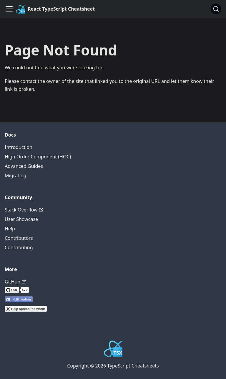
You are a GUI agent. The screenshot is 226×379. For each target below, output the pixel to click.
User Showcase (21, 219)
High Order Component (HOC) (38, 156)
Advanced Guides (24, 166)
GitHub (15, 281)
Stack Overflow (24, 209)
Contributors (19, 238)
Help (10, 228)
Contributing (19, 247)
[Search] (216, 9)
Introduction (18, 147)
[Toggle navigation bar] (9, 8)
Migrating (15, 175)
